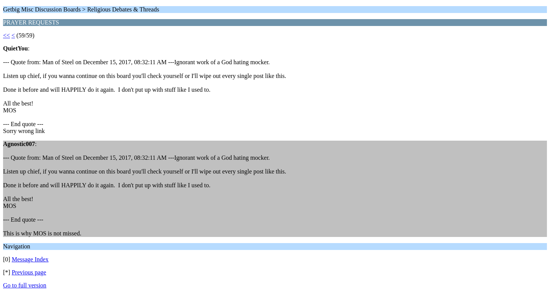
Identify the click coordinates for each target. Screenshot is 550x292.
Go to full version (24, 285)
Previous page (29, 272)
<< (6, 35)
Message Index (30, 259)
